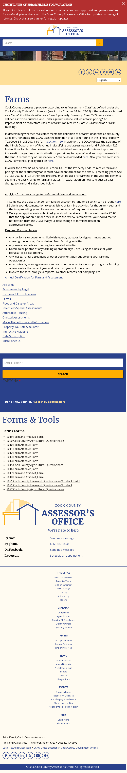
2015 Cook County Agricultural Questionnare (35, 465)
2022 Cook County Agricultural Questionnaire (35, 489)
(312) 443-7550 (59, 544)
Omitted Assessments (16, 317)
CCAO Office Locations (46, 747)
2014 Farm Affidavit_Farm (22, 461)
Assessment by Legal (16, 289)
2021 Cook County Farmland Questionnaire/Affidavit (39, 485)
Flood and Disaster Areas (18, 303)
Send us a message (62, 538)
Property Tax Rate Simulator (21, 327)
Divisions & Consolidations (19, 294)
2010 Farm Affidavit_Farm (22, 445)
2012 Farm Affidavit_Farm (22, 453)
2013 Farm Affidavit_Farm (22, 457)
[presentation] (30, 393)
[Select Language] (109, 80)
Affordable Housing (15, 313)
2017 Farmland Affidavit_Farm (25, 473)
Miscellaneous (12, 341)
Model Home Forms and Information (26, 322)
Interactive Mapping (15, 331)
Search (63, 374)
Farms (7, 299)
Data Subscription (14, 336)
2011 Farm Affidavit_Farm (22, 449)
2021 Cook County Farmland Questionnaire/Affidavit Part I (43, 481)
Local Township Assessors (17, 747)
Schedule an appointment (66, 555)
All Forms (8, 285)
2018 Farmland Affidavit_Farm (25, 477)
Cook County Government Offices (79, 747)
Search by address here (49, 402)
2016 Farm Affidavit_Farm (22, 469)
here (85, 157)
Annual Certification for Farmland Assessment (34, 277)
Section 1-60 (55, 141)
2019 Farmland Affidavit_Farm (25, 437)
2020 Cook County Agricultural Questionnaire (35, 441)
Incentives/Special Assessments (22, 308)
